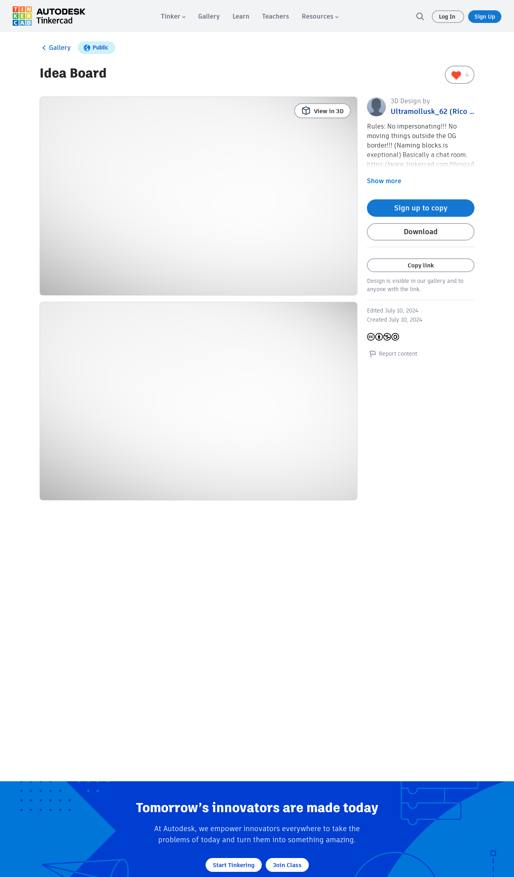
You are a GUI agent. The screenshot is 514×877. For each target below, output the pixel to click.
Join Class (287, 865)
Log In (448, 17)
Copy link (421, 265)
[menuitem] (173, 16)
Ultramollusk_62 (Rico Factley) (444, 111)
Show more (384, 181)
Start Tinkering (234, 865)
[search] (420, 16)
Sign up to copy (421, 208)
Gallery (55, 48)
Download (421, 232)
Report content (392, 354)
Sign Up (484, 17)
